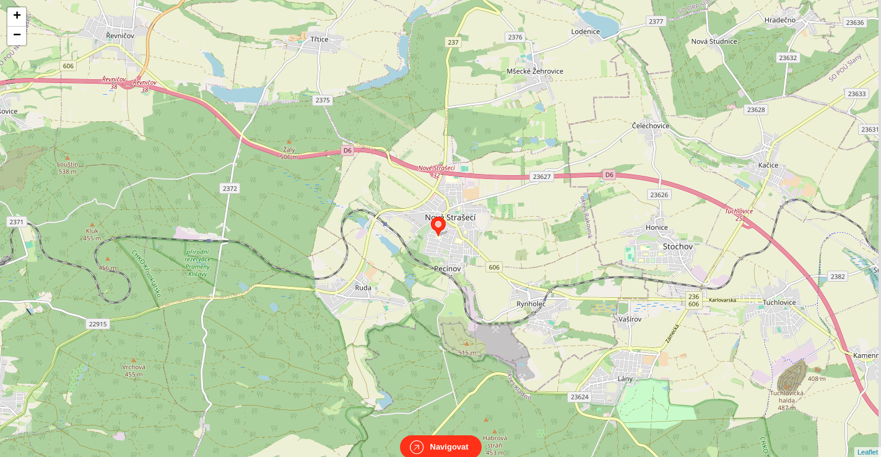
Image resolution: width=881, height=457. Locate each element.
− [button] (17, 36)
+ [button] (17, 16)
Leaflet (867, 441)
